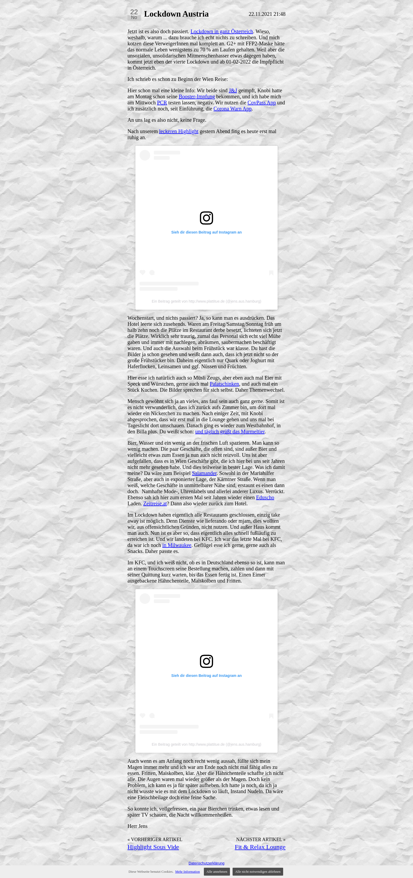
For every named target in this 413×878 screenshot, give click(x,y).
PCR (162, 102)
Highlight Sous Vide (153, 846)
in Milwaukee (176, 545)
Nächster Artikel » (261, 839)
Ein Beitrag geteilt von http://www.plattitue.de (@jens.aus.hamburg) (206, 301)
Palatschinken (224, 384)
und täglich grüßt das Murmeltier (229, 431)
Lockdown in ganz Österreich (221, 31)
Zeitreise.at (155, 503)
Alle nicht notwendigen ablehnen (258, 872)
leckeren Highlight (178, 131)
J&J (233, 90)
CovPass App (262, 102)
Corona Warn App (233, 108)
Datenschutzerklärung (206, 863)
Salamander (204, 473)
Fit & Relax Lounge (260, 846)
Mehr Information (187, 872)
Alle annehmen (216, 872)
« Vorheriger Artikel (155, 839)
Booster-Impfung (197, 96)
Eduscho (265, 497)
